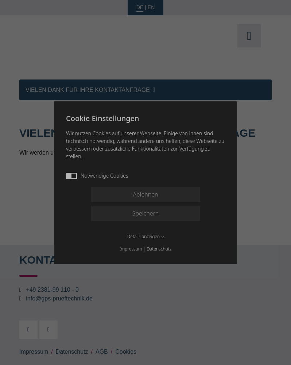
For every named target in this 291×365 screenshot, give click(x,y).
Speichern (145, 213)
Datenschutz (159, 249)
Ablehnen (145, 194)
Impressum (131, 249)
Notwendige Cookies (97, 175)
